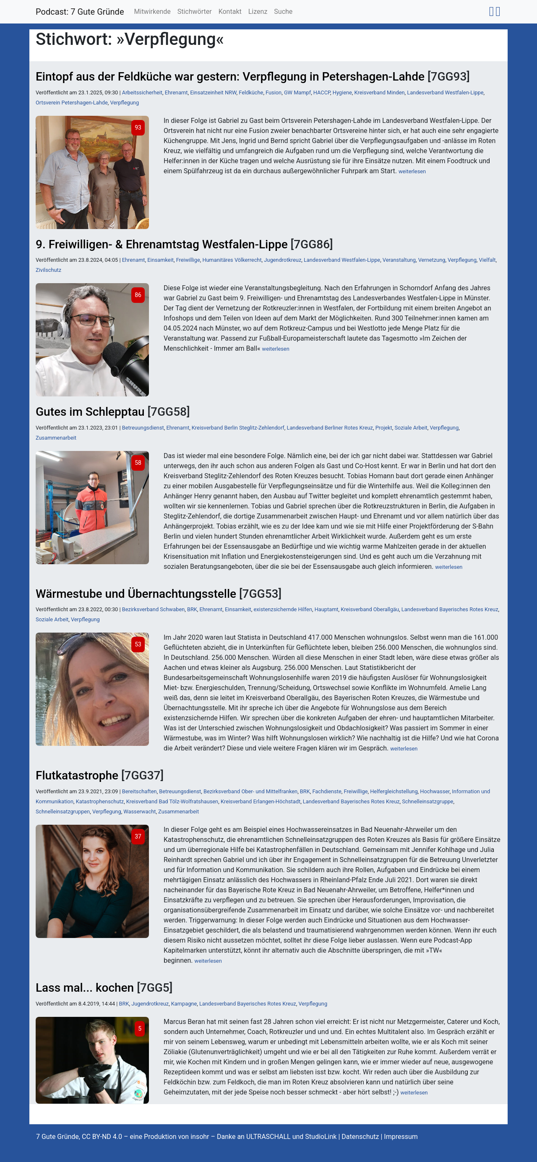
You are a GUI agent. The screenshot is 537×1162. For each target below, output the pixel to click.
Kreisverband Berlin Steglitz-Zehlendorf (238, 428)
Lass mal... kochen (85, 988)
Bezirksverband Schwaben (153, 609)
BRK (192, 609)
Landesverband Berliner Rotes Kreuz (330, 428)
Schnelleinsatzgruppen (63, 811)
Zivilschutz (48, 270)
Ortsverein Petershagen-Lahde (72, 102)
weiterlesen (412, 171)
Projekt (383, 428)
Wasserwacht (139, 811)
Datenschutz (360, 1137)
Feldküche (251, 92)
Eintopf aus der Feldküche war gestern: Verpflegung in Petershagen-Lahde (230, 76)
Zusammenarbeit (56, 438)
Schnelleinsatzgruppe (427, 801)
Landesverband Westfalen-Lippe (445, 92)
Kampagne (184, 1003)
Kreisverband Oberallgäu (370, 609)
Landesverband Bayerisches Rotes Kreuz (449, 609)
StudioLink (320, 1137)
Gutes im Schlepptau (90, 412)
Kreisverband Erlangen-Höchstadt (260, 801)
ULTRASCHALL (268, 1137)
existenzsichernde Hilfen (282, 609)
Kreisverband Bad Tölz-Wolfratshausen (172, 801)
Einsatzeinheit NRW (213, 92)
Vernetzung (432, 260)
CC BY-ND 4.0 (102, 1137)
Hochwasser (434, 791)
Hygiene (342, 92)
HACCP (321, 92)
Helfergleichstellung (393, 791)
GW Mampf (297, 92)
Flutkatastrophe (77, 775)
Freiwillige (188, 260)
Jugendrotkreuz (282, 260)
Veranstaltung (399, 260)
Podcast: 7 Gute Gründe (80, 12)
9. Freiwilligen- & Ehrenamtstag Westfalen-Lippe (162, 244)
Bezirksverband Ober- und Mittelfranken (250, 791)
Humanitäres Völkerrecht (231, 260)
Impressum (401, 1137)
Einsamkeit (160, 260)
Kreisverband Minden (380, 92)
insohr (199, 1137)
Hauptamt (327, 609)
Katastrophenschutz (100, 801)
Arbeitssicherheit (142, 92)
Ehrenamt (176, 92)
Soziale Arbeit (410, 428)
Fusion (274, 92)
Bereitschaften (139, 791)
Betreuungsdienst (143, 428)
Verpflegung (124, 102)
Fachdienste (326, 791)
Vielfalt (487, 260)
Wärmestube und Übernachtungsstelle (136, 594)
